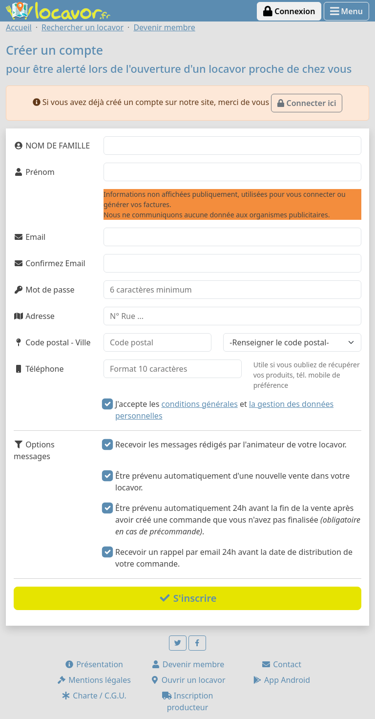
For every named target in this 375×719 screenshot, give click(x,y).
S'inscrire (188, 598)
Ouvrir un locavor (188, 680)
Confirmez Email (49, 263)
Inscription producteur (187, 701)
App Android (281, 680)
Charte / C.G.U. (93, 695)
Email (29, 237)
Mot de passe (44, 289)
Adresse (34, 316)
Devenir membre (188, 664)
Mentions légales (94, 680)
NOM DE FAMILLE (52, 145)
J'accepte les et (224, 410)
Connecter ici (306, 103)
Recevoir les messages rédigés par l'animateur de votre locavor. (231, 444)
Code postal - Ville (52, 342)
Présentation (93, 664)
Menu (346, 11)
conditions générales (199, 404)
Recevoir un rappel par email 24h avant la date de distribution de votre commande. (234, 558)
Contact (281, 664)
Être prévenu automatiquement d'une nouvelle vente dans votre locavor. (232, 481)
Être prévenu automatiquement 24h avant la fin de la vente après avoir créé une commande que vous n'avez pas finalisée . (237, 520)
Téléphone (38, 368)
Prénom (34, 172)
